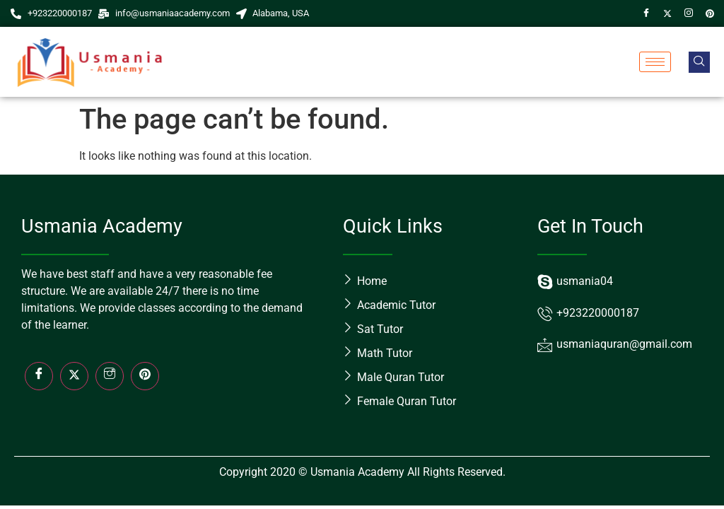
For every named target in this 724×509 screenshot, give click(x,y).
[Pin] (709, 13)
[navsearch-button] (699, 62)
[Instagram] (688, 13)
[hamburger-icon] (655, 62)
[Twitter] (667, 13)
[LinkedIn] (145, 376)
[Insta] (109, 376)
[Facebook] (646, 13)
